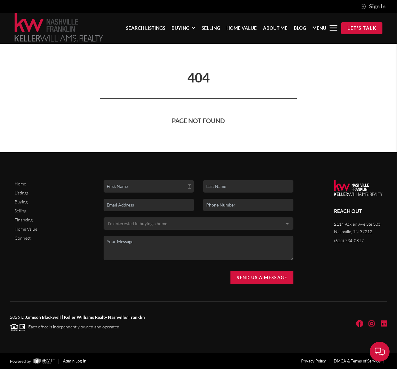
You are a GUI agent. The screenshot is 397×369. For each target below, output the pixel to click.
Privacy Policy (313, 361)
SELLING (211, 28)
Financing (24, 219)
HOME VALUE (241, 28)
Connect (23, 238)
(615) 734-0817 (349, 240)
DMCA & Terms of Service (357, 361)
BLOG (300, 28)
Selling (20, 210)
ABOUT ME (275, 28)
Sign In (373, 6)
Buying (21, 201)
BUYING (183, 28)
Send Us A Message (262, 277)
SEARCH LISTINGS (145, 28)
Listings (22, 192)
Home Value (26, 229)
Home (20, 183)
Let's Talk (361, 28)
